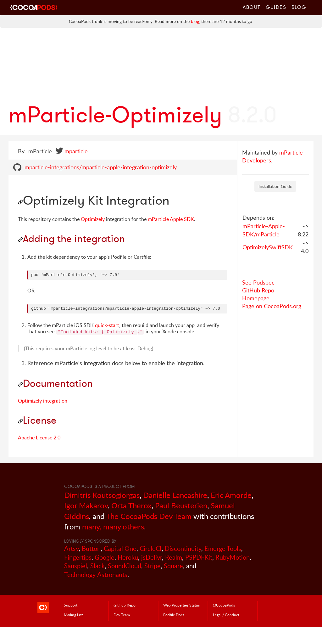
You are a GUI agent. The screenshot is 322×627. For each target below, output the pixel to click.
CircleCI (151, 548)
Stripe (152, 566)
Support (70, 604)
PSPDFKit (198, 557)
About (252, 7)
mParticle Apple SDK (171, 219)
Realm (173, 557)
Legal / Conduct (226, 614)
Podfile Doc (173, 614)
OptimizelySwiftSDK (267, 247)
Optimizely (93, 219)
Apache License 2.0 (39, 437)
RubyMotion (232, 557)
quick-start (107, 325)
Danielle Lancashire (175, 495)
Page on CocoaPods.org (271, 306)
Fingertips (78, 557)
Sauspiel (75, 566)
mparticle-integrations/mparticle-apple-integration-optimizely (101, 167)
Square (173, 566)
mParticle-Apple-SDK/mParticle (263, 230)
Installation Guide (275, 186)
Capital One (120, 548)
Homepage (255, 298)
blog (195, 21)
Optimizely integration (42, 400)
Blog (298, 7)
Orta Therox (131, 505)
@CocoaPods (224, 604)
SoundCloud (124, 566)
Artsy (71, 548)
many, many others (113, 526)
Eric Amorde (231, 495)
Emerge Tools (222, 548)
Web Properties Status (181, 604)
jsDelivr (151, 557)
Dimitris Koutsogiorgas (102, 495)
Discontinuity (183, 548)
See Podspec (258, 282)
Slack (97, 566)
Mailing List (73, 614)
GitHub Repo (258, 290)
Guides (276, 7)
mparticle (76, 151)
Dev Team (122, 614)
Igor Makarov (86, 505)
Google (104, 557)
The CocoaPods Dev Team (149, 516)
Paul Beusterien (181, 505)
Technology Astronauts (95, 574)
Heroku (128, 557)
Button (91, 548)
